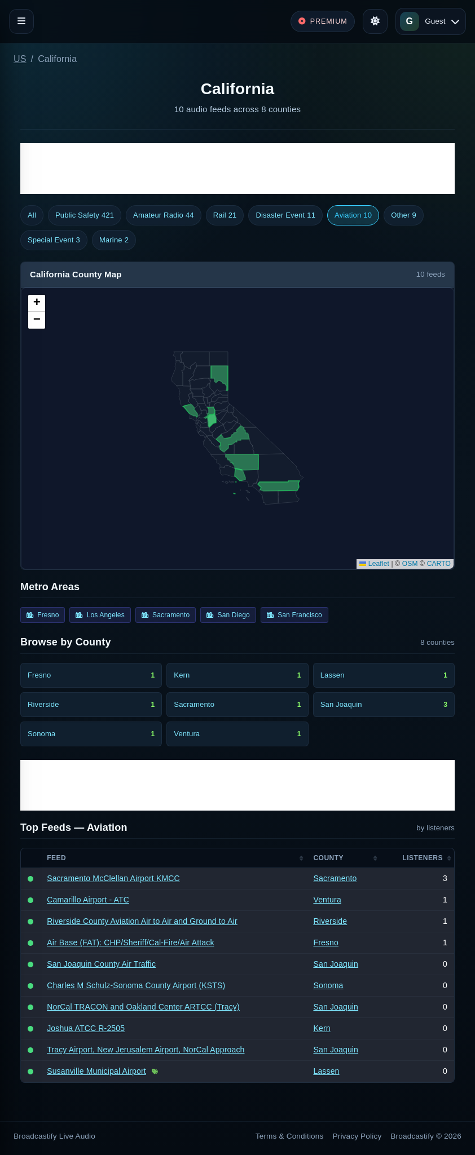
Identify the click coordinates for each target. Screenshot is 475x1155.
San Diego (228, 615)
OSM (410, 564)
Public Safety (84, 215)
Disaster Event (285, 215)
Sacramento (166, 615)
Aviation (353, 215)
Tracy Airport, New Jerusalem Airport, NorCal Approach (145, 1049)
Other (403, 215)
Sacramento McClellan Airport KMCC (113, 878)
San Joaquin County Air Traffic (101, 963)
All (32, 215)
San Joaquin (335, 963)
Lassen (326, 1071)
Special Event (54, 240)
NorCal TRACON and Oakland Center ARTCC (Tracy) (143, 1006)
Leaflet (374, 564)
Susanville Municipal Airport (96, 1071)
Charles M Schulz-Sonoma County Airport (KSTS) (136, 985)
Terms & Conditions (290, 1136)
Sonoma (328, 985)
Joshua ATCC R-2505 (86, 1028)
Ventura (327, 899)
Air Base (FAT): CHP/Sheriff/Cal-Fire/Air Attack (130, 942)
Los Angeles (100, 615)
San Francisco (294, 615)
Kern (321, 1028)
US (20, 59)
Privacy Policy (357, 1136)
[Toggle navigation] (21, 21)
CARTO (439, 564)
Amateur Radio (163, 215)
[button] (36, 303)
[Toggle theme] (375, 21)
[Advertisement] (237, 168)
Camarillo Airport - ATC (88, 899)
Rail (225, 215)
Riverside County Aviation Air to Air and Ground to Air (142, 921)
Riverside (330, 921)
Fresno (43, 615)
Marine (114, 240)
